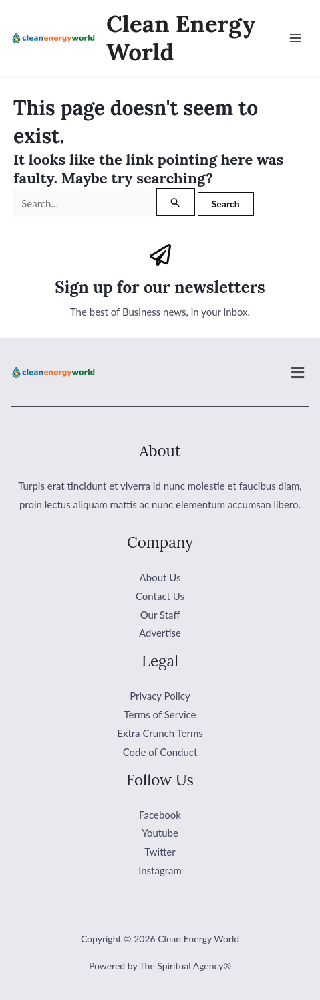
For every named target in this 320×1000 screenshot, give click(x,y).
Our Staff (160, 615)
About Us (160, 577)
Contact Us (160, 596)
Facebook (160, 815)
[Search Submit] (175, 202)
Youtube (160, 833)
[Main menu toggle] (295, 38)
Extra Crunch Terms (159, 733)
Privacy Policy (160, 696)
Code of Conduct (160, 752)
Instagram (160, 870)
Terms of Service (160, 714)
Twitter (160, 851)
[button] (298, 372)
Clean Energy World (180, 38)
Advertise (160, 633)
